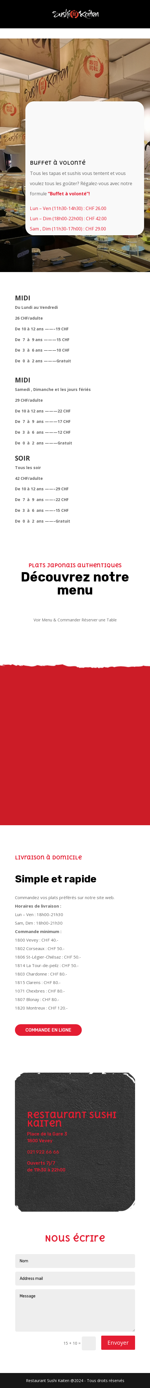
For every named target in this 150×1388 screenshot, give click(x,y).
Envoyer (118, 1342)
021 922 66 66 (43, 1152)
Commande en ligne (48, 1030)
